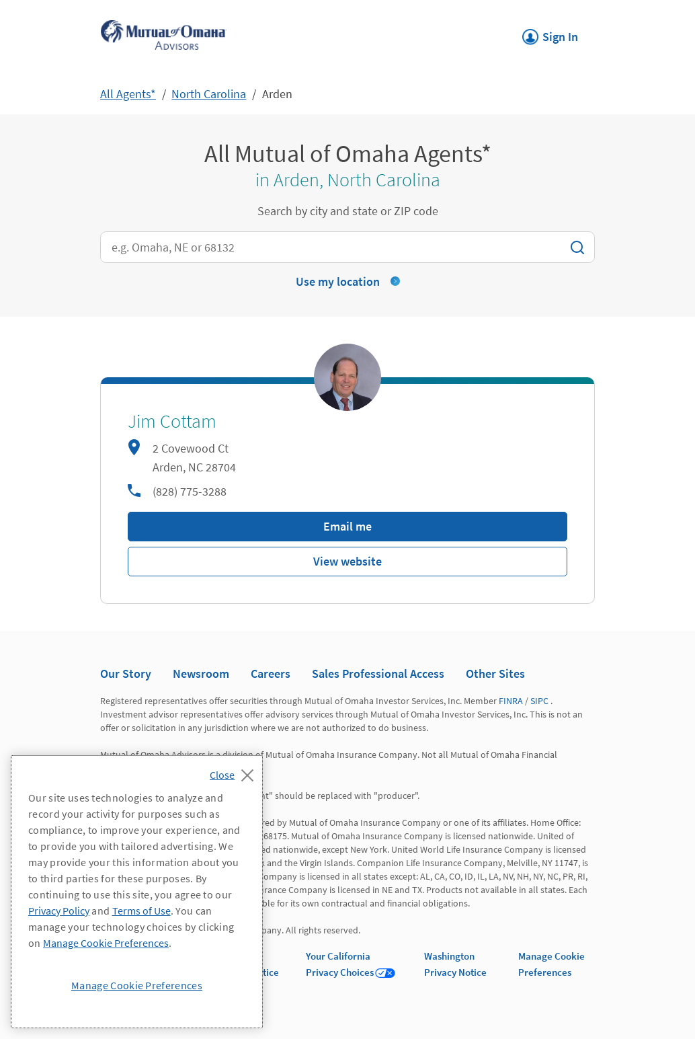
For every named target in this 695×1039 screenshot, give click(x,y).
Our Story (125, 673)
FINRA (511, 701)
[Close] (235, 771)
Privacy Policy (58, 910)
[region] (137, 891)
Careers (270, 673)
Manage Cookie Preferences (106, 943)
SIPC (539, 701)
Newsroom (201, 673)
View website (347, 561)
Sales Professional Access (378, 673)
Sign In (550, 33)
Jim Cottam (172, 421)
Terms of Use (141, 910)
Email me (347, 526)
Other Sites (495, 673)
